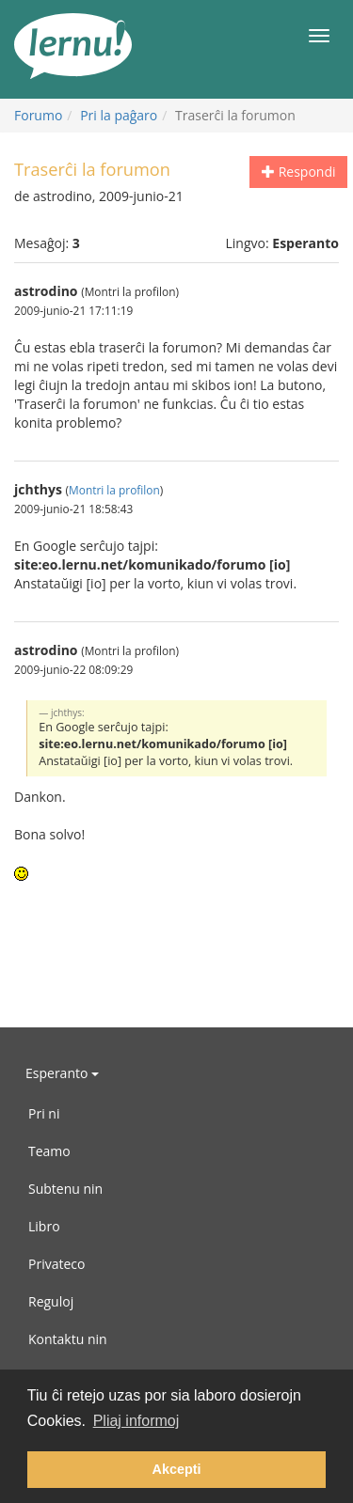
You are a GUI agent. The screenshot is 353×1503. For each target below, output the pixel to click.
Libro (44, 1226)
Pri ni (43, 1113)
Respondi (298, 171)
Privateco (56, 1264)
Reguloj (50, 1301)
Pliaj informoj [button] (136, 1421)
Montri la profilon (114, 489)
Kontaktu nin (67, 1339)
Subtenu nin (65, 1189)
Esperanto (62, 1073)
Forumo (38, 115)
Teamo (49, 1151)
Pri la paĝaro (118, 115)
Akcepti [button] (176, 1469)
